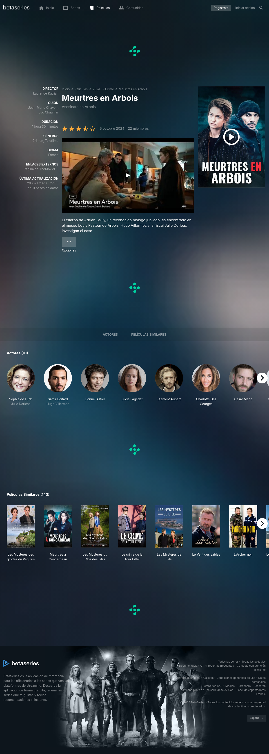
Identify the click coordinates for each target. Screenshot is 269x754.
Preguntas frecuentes (220, 665)
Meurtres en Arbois (133, 89)
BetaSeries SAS (212, 686)
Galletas (208, 677)
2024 (96, 89)
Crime (109, 89)
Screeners (244, 686)
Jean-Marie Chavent (43, 107)
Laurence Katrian (45, 93)
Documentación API (191, 665)
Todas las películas (254, 661)
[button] (21, 385)
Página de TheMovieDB (41, 169)
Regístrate (221, 8)
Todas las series (228, 661)
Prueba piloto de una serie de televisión (208, 690)
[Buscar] (261, 8)
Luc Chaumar (48, 112)
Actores (110, 334)
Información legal (189, 677)
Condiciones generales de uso (236, 677)
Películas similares (148, 334)
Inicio (66, 89)
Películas (81, 89)
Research (260, 686)
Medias (230, 686)
